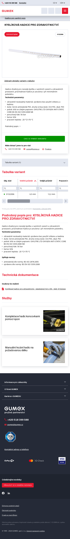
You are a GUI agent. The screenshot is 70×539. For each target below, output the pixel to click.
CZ (54, 3)
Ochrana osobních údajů (10, 506)
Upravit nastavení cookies (36, 531)
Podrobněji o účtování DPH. (42, 209)
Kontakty (22, 3)
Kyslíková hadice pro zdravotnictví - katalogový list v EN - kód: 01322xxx (35, 289)
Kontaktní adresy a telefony (16, 449)
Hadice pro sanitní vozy (15, 18)
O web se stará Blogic (9, 515)
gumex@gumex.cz (32, 149)
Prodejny (48, 149)
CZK (61, 3)
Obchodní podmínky (9, 510)
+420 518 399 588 (10, 3)
